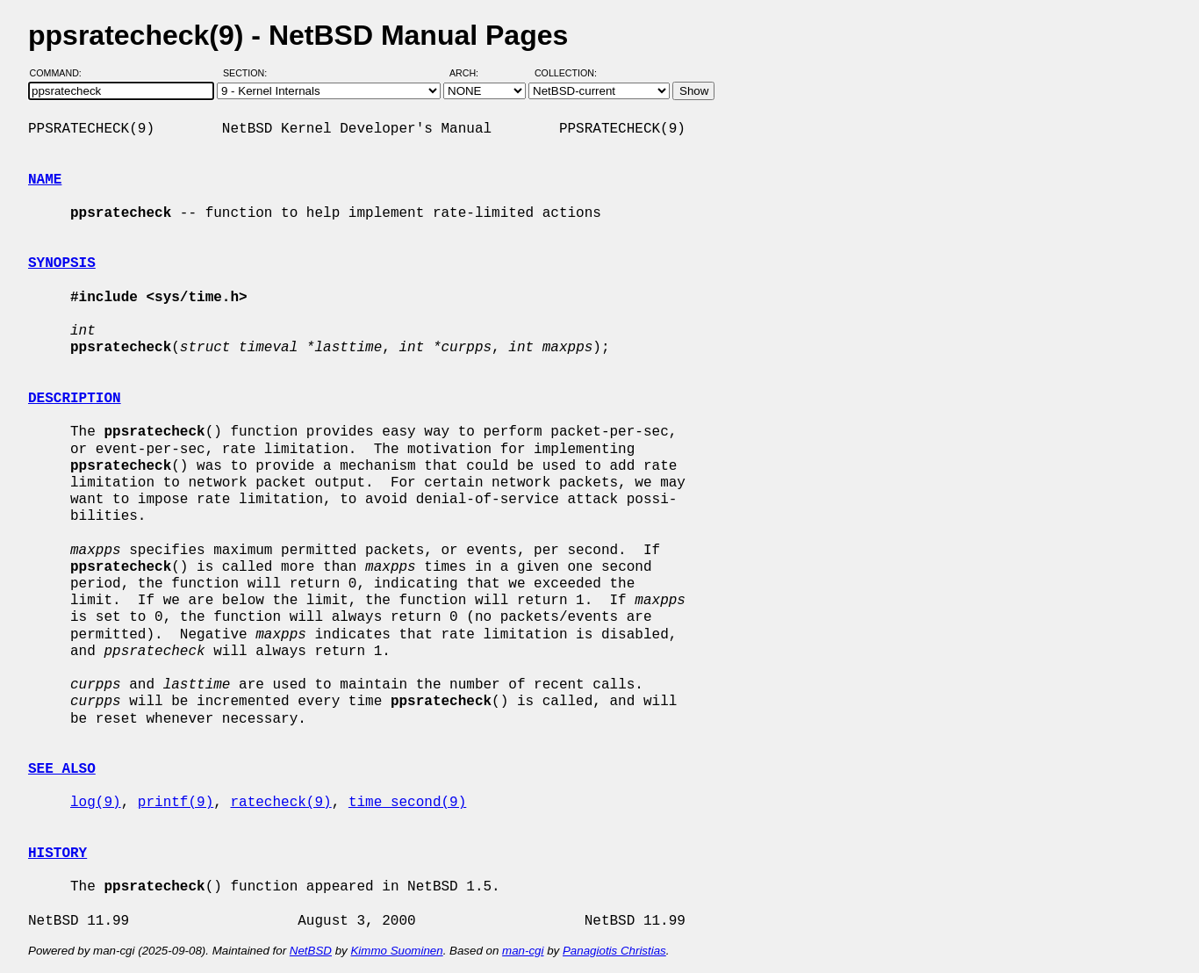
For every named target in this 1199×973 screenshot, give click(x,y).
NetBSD (311, 950)
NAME (44, 180)
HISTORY (57, 853)
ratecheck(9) (280, 802)
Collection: (566, 73)
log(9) (95, 802)
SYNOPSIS (62, 263)
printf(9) (175, 802)
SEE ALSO (62, 769)
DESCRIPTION (74, 398)
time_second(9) (407, 802)
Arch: (471, 73)
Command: (61, 73)
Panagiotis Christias (614, 950)
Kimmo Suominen (396, 950)
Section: (249, 73)
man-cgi (522, 950)
